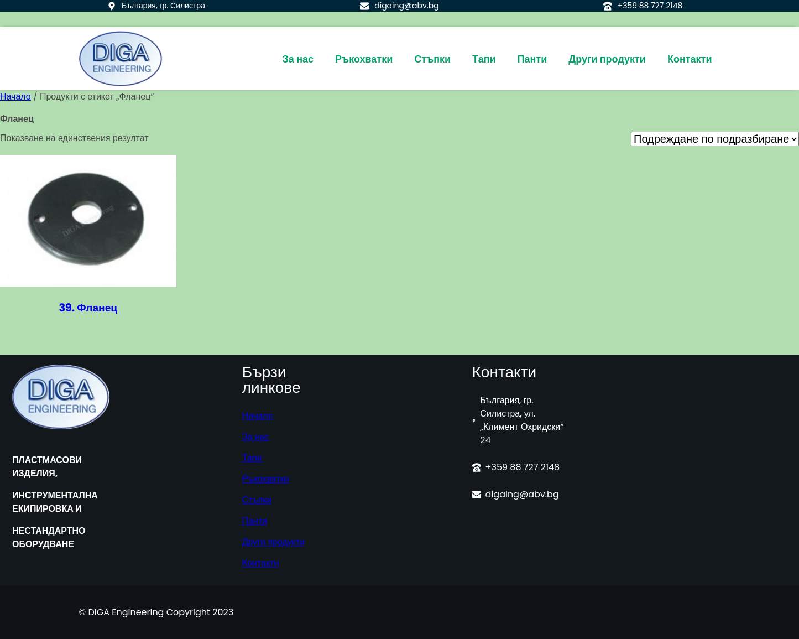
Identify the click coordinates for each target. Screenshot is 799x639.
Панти (255, 521)
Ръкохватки (265, 478)
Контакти (260, 563)
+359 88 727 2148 (650, 5)
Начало (15, 96)
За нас (255, 436)
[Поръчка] (715, 139)
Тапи (252, 457)
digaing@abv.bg (406, 5)
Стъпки (256, 499)
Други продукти (273, 542)
